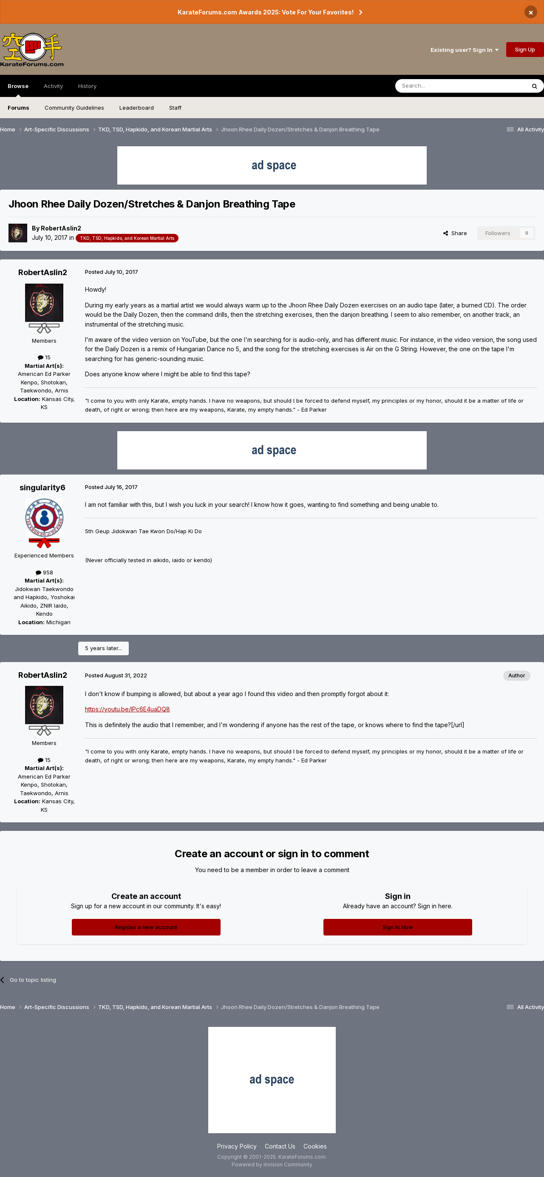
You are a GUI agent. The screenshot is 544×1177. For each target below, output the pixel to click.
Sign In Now (397, 927)
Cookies (315, 1146)
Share (455, 233)
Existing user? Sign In (465, 49)
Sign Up (525, 49)
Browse (18, 89)
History (87, 85)
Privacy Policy (237, 1146)
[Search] (438, 86)
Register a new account (146, 927)
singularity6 (42, 487)
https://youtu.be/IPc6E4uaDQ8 (127, 709)
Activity (53, 85)
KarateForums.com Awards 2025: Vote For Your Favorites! (266, 12)
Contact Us (280, 1146)
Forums (18, 107)
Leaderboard (136, 107)
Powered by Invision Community (272, 1164)
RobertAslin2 (61, 228)
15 (44, 357)
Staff (175, 107)
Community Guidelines (74, 107)
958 (44, 572)
